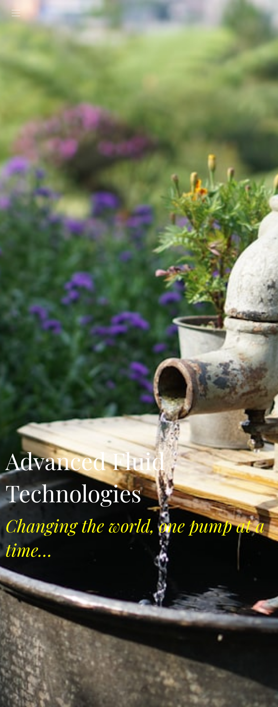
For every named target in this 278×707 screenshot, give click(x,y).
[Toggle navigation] (16, 13)
